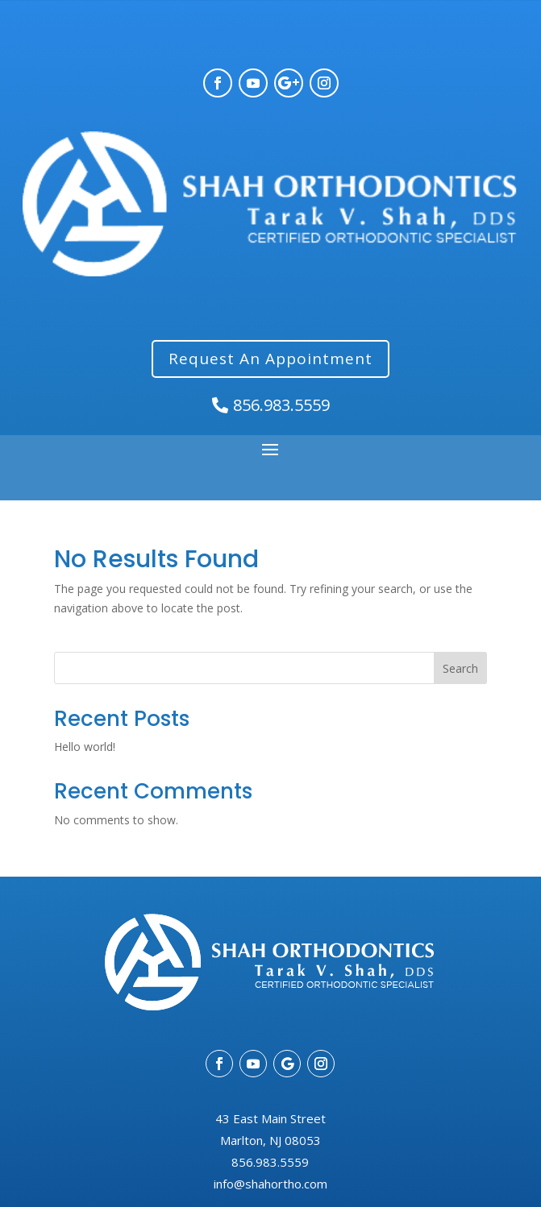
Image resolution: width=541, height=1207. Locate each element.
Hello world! (84, 746)
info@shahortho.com (270, 1184)
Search (460, 668)
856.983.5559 (281, 405)
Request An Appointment (270, 358)
